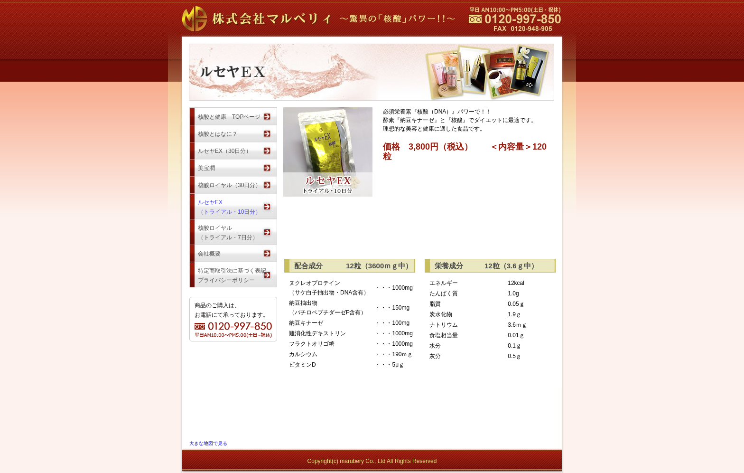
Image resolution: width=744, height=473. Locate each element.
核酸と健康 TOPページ (229, 117)
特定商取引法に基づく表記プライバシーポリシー (232, 273)
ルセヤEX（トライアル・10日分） (229, 204)
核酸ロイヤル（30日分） (229, 185)
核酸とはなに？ (218, 134)
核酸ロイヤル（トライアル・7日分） (228, 230)
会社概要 (209, 253)
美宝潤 (206, 168)
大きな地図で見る (208, 443)
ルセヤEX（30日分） (224, 151)
